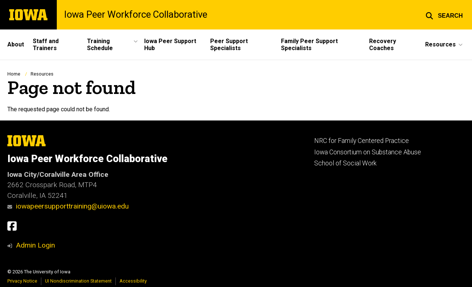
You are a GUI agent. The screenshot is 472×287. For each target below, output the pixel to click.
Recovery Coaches (382, 45)
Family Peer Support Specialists (309, 45)
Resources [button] (440, 44)
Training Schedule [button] (100, 45)
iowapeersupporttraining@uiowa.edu (68, 206)
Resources (42, 74)
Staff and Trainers (46, 45)
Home (13, 74)
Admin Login (35, 245)
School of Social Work (345, 163)
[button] (444, 14)
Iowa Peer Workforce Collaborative (135, 15)
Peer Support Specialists (229, 45)
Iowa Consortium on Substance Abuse (367, 152)
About (15, 44)
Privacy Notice (22, 281)
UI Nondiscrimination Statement (78, 281)
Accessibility (133, 281)
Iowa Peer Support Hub (170, 45)
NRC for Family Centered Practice (361, 140)
